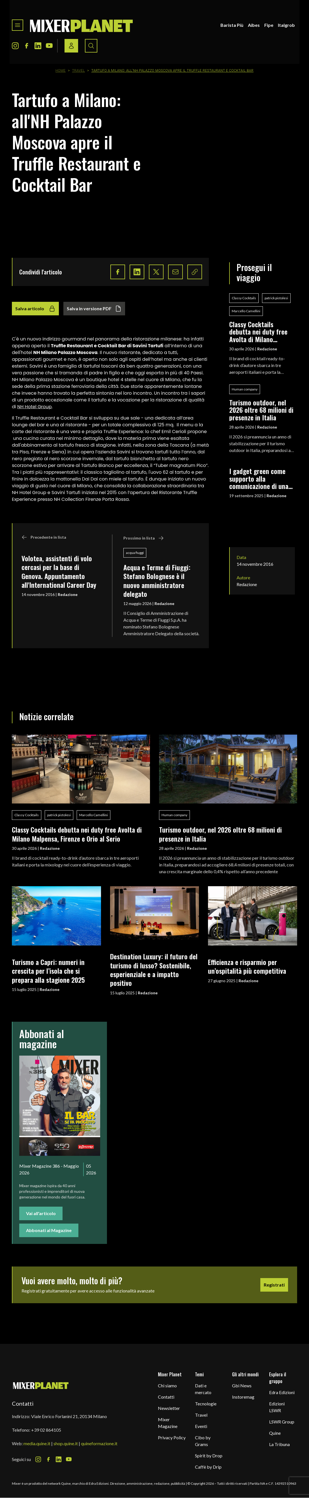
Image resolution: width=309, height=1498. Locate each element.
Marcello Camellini (246, 311)
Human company (245, 389)
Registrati (274, 1284)
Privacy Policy (172, 1437)
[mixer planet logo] (41, 1385)
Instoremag (243, 1396)
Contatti (166, 1396)
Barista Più (231, 25)
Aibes (254, 25)
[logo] (81, 25)
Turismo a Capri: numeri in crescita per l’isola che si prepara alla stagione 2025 (48, 971)
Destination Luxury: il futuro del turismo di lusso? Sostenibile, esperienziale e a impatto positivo (154, 969)
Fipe (268, 25)
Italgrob (286, 25)
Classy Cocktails (244, 298)
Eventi (201, 1426)
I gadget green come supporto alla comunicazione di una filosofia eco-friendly (258, 478)
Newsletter (169, 1408)
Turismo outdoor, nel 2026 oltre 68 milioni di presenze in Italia (261, 410)
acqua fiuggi (135, 553)
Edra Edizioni (282, 1392)
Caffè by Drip (208, 1466)
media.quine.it (36, 1443)
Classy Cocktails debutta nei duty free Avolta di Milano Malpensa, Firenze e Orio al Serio (258, 331)
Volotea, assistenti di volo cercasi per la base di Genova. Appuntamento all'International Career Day (59, 571)
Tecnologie (205, 1403)
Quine (275, 1433)
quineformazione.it (99, 1443)
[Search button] (91, 46)
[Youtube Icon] (49, 45)
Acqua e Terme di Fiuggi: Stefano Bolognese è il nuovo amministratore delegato (156, 580)
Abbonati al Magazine (49, 1230)
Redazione (68, 594)
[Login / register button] (71, 46)
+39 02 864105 (46, 1430)
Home (60, 71)
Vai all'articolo (41, 1213)
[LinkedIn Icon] (38, 45)
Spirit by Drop (208, 1455)
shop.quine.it (65, 1443)
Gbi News (242, 1385)
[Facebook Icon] (26, 45)
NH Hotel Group (34, 406)
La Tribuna (279, 1444)
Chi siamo (167, 1385)
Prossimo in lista (143, 538)
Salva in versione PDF (94, 308)
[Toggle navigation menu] (17, 25)
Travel (78, 71)
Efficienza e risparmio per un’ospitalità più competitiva (247, 966)
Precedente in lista (44, 537)
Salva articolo (35, 308)
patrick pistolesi (276, 298)
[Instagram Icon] (15, 45)
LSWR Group (281, 1421)
